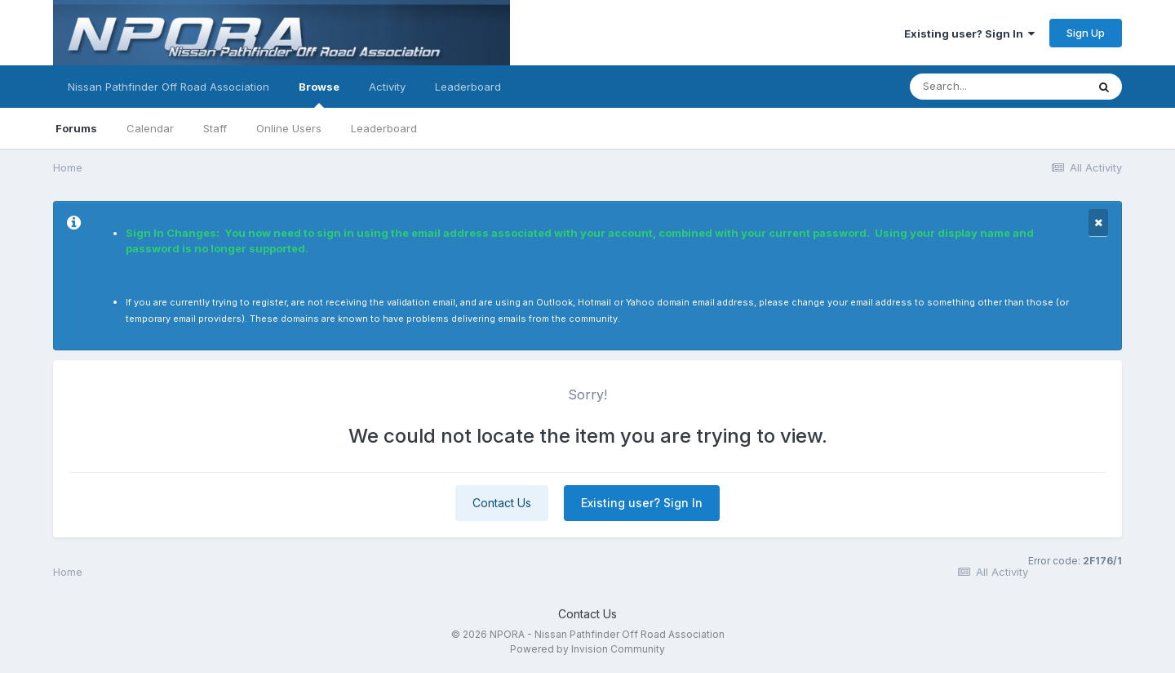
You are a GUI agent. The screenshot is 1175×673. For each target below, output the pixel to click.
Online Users (288, 128)
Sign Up (1085, 32)
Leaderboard (384, 128)
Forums (76, 128)
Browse (319, 94)
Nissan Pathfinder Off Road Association (168, 86)
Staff (215, 128)
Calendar (150, 128)
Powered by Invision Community (587, 649)
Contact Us (501, 503)
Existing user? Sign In (969, 33)
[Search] (998, 87)
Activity (387, 86)
